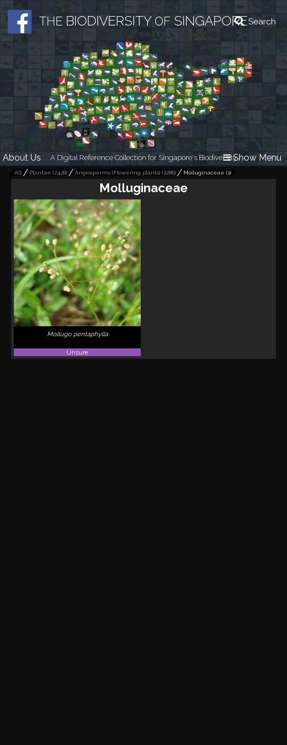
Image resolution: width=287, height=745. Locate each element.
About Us (22, 157)
